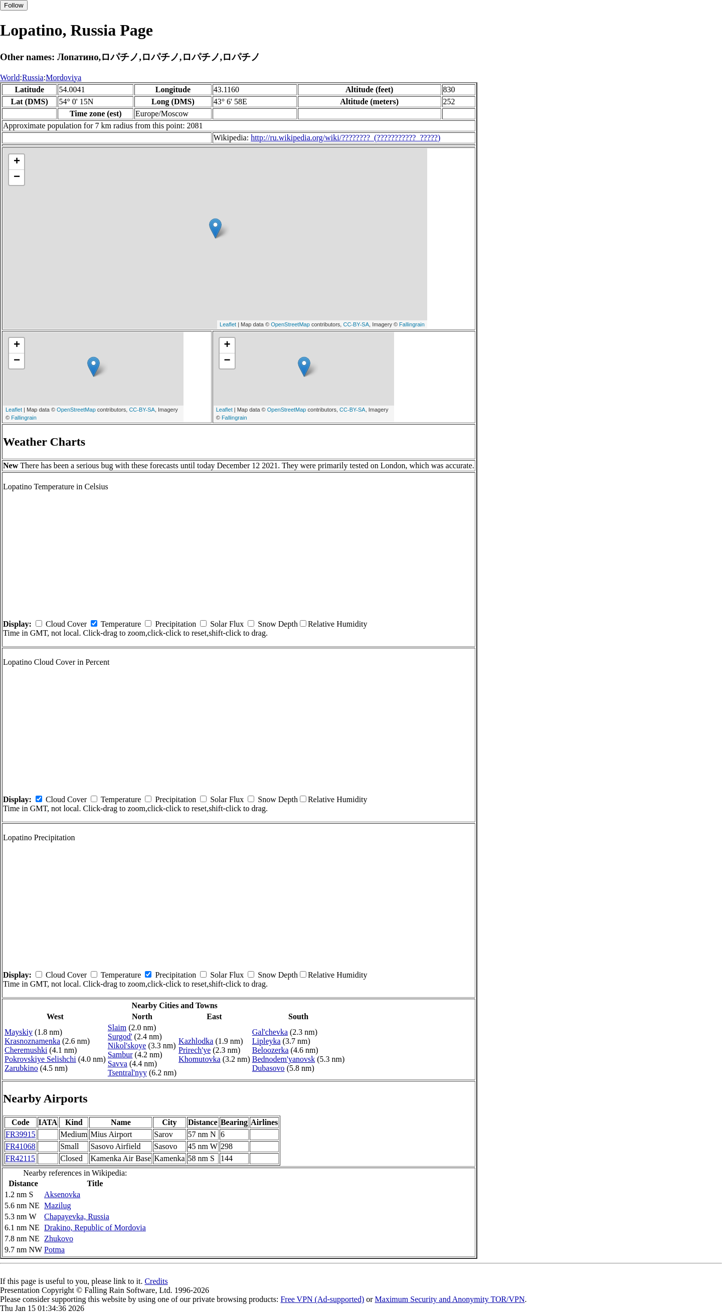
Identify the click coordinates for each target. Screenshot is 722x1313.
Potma (54, 1249)
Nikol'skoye (127, 1045)
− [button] (17, 177)
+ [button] (17, 161)
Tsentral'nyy (127, 1072)
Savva (117, 1063)
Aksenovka (62, 1194)
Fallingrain (412, 324)
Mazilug (57, 1205)
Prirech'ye (194, 1050)
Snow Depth (278, 624)
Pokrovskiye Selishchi (40, 1059)
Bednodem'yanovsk (283, 1059)
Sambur (120, 1054)
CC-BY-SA (356, 324)
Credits (155, 1281)
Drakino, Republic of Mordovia (95, 1227)
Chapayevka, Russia (76, 1216)
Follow (14, 5)
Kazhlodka (195, 1041)
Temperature (121, 624)
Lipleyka (266, 1041)
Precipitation (175, 624)
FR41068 (21, 1146)
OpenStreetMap (290, 324)
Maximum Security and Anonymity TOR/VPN (450, 1299)
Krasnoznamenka (32, 1041)
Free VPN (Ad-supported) (322, 1299)
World (10, 77)
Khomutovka (199, 1059)
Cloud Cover (66, 624)
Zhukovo (58, 1238)
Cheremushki (26, 1050)
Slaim (117, 1027)
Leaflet (228, 324)
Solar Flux (227, 624)
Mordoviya (63, 77)
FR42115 (20, 1158)
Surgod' (120, 1036)
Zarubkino (21, 1068)
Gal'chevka (270, 1032)
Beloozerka (270, 1050)
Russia (33, 77)
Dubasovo (268, 1068)
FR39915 (21, 1134)
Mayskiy (19, 1032)
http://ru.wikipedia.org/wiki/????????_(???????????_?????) (345, 137)
